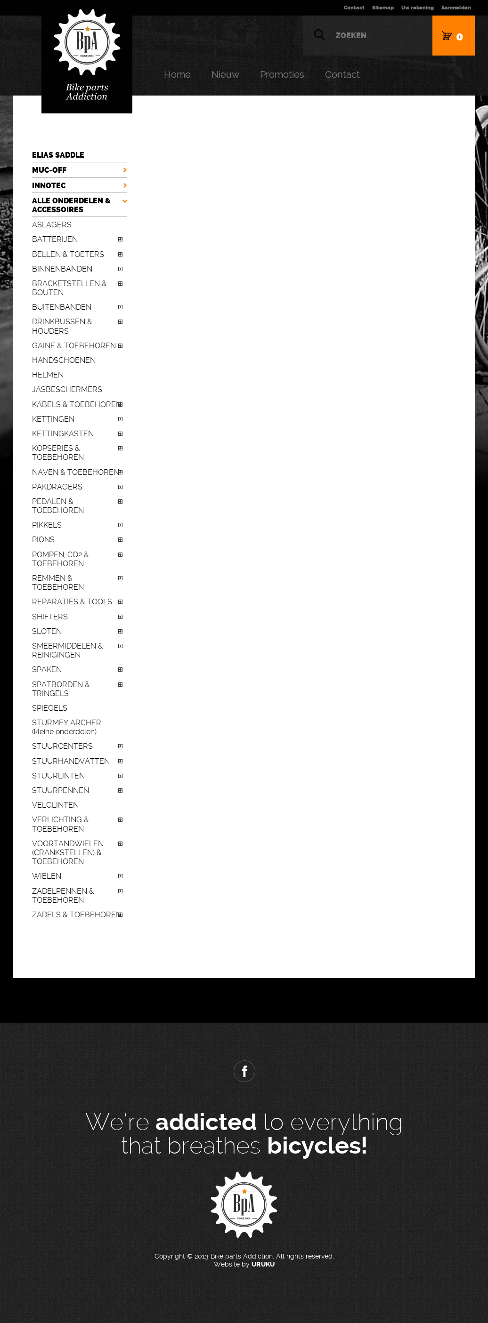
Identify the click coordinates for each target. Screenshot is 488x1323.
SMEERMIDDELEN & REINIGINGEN (67, 650)
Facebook (244, 1071)
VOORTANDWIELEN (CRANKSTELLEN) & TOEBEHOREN (68, 852)
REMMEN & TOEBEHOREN (58, 583)
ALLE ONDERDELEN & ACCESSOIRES (71, 205)
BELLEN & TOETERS (68, 254)
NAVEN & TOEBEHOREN (75, 472)
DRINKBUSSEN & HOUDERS (62, 326)
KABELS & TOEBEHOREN (77, 404)
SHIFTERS (50, 616)
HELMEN (48, 374)
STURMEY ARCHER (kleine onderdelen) (66, 727)
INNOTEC (48, 185)
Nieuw (225, 74)
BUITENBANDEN (61, 307)
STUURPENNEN (60, 790)
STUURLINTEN (58, 775)
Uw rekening (417, 8)
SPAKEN (47, 669)
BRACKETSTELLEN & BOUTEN (69, 288)
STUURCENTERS (62, 746)
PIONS (43, 539)
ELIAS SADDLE (58, 155)
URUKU (263, 1264)
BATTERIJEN (55, 239)
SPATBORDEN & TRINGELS (61, 689)
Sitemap (383, 8)
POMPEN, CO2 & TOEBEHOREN (60, 559)
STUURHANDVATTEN (71, 761)
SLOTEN (47, 631)
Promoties (282, 74)
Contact (354, 8)
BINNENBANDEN (62, 269)
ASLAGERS (52, 224)
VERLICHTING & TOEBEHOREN (60, 824)
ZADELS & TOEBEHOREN (77, 914)
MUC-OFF (49, 170)
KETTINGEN (53, 419)
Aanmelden (456, 8)
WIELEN (46, 876)
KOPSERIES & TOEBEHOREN (58, 453)
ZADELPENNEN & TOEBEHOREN (63, 896)
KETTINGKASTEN (63, 433)
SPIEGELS (49, 708)
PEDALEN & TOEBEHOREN (58, 506)
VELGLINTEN (55, 805)
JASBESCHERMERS (67, 389)
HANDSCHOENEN (64, 360)
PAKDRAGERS (57, 486)
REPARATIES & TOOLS (72, 601)
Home (177, 74)
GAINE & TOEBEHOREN (74, 345)
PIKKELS (47, 525)
